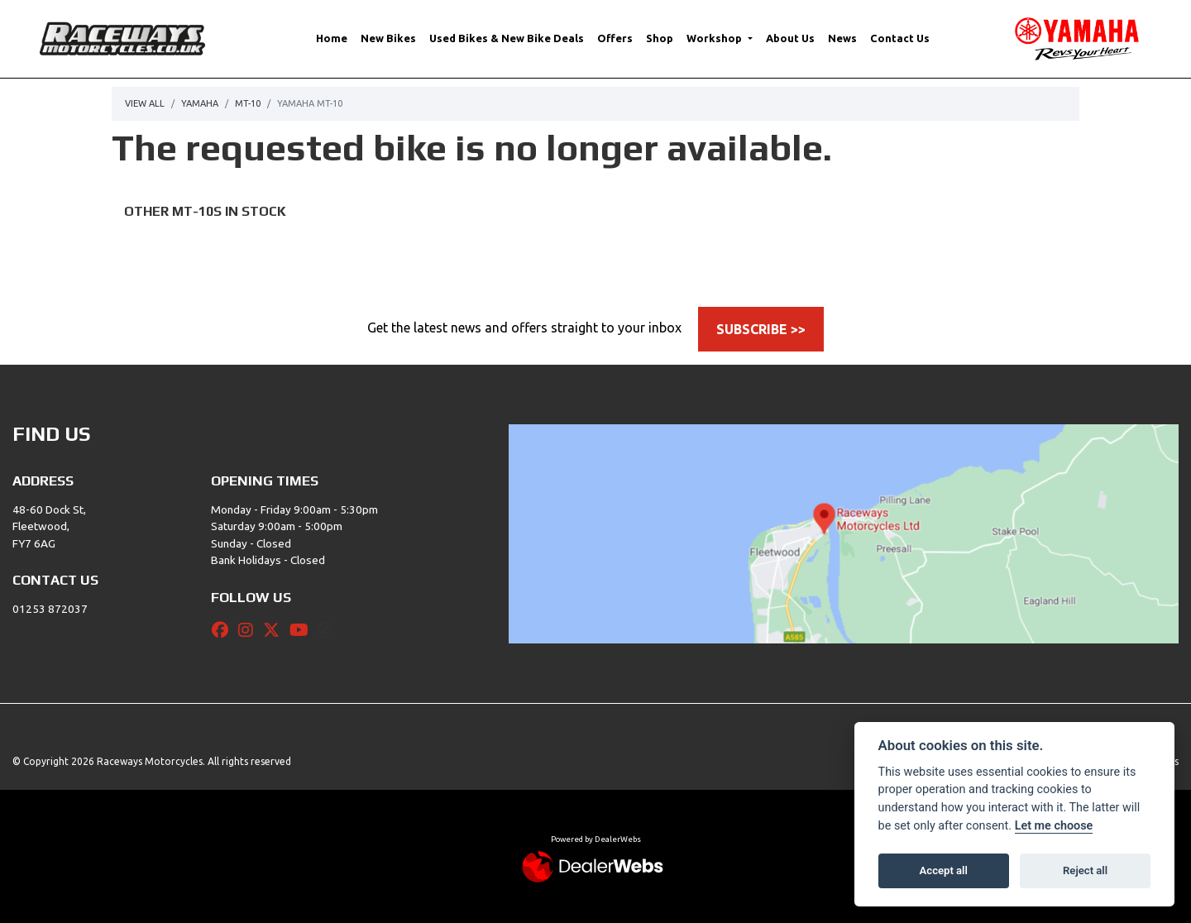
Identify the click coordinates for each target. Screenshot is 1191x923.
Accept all (944, 870)
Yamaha (199, 103)
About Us (790, 38)
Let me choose (1054, 826)
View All (145, 103)
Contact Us (900, 38)
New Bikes (388, 38)
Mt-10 (248, 103)
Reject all (1085, 870)
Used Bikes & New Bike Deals (506, 38)
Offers (615, 38)
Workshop (715, 38)
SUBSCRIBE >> (761, 329)
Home (331, 38)
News (842, 38)
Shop (659, 38)
